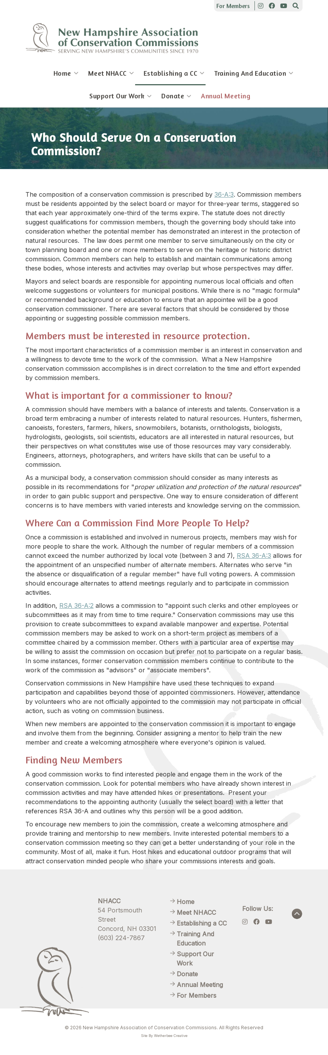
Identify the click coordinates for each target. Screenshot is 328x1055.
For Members (233, 6)
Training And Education (250, 73)
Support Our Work (116, 96)
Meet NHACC (107, 73)
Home (62, 73)
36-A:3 (224, 194)
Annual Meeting (225, 96)
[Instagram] (260, 5)
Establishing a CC (170, 73)
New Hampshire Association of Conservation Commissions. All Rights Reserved (173, 1027)
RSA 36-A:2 (76, 605)
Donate (172, 96)
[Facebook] (272, 5)
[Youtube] (283, 5)
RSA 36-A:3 (254, 555)
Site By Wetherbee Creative (164, 1035)
